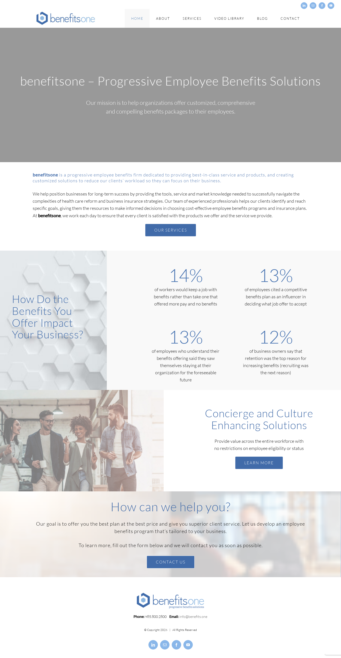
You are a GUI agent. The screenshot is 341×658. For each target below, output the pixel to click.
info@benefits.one (193, 619)
